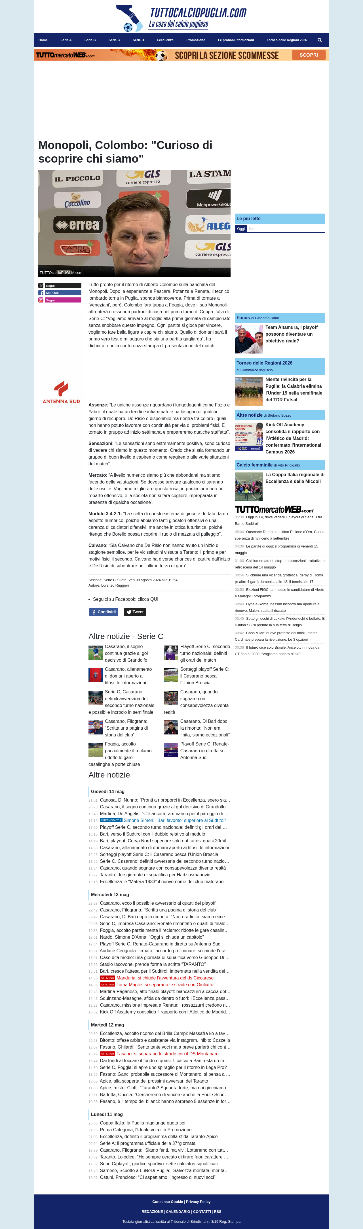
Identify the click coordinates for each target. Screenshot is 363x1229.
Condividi (104, 612)
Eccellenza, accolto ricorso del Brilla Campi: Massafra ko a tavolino (167, 1033)
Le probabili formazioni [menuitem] (236, 40)
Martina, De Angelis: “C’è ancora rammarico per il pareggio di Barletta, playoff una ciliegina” (192, 813)
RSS (217, 1211)
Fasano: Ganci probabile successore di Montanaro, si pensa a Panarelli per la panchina (188, 1074)
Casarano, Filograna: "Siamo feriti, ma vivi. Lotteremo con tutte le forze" (172, 1150)
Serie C (110, 580)
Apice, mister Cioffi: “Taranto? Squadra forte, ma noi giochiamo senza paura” (177, 1087)
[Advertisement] (279, 173)
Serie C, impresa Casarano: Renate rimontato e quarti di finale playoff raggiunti (179, 923)
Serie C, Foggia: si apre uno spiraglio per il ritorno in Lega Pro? (163, 1067)
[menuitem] (319, 40)
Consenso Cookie (167, 1202)
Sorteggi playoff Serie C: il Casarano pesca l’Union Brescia (204, 676)
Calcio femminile (255, 465)
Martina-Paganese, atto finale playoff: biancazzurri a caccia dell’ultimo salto (175, 991)
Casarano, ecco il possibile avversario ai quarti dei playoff (158, 903)
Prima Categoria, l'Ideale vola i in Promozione (146, 1129)
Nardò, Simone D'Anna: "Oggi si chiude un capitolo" (152, 937)
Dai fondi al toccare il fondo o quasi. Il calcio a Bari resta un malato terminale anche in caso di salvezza (203, 1060)
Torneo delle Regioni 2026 (264, 363)
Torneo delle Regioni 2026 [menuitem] (287, 40)
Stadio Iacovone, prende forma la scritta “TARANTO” (153, 964)
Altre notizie (250, 415)
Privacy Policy (198, 1202)
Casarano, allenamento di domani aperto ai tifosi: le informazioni (128, 676)
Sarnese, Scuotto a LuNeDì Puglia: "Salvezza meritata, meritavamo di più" (174, 1170)
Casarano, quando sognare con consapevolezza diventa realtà (163, 868)
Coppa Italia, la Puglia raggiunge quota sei (142, 1123)
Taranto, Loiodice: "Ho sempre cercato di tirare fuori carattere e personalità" (175, 1157)
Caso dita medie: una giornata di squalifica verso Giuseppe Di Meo (167, 957)
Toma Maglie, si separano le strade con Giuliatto (157, 984)
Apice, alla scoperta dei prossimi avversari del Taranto (154, 1081)
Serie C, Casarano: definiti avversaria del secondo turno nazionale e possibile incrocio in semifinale (199, 861)
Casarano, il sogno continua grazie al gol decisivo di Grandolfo (126, 653)
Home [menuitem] (43, 40)
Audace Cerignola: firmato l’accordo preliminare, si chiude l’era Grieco (170, 950)
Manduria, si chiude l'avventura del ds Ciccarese (157, 977)
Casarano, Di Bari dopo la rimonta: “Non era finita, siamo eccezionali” (205, 728)
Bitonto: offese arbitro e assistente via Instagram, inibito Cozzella (165, 1040)
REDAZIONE (152, 1211)
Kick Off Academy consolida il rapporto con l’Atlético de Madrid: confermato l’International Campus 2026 (204, 1011)
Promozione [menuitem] (195, 40)
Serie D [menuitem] (138, 40)
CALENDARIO (178, 1211)
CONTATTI (202, 1211)
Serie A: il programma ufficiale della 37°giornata (148, 1143)
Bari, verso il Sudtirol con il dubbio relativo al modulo (152, 834)
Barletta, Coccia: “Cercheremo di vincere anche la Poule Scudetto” (167, 1094)
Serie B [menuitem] (90, 40)
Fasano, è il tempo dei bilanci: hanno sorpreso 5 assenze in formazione (171, 1101)
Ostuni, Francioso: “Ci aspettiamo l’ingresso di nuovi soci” (158, 1177)
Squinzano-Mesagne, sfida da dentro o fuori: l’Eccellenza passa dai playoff (175, 998)
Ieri (251, 229)
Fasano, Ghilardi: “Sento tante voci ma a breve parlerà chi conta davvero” (174, 1047)
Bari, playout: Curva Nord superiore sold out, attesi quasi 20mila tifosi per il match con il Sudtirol (196, 840)
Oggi (241, 229)
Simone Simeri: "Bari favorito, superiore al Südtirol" (163, 820)
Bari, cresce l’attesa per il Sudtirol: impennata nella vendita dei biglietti (170, 971)
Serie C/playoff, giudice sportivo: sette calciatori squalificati (159, 1163)
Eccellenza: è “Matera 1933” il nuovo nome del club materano (162, 881)
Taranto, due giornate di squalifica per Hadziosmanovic (155, 874)
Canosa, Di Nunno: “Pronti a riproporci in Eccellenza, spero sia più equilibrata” (178, 800)
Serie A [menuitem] (65, 40)
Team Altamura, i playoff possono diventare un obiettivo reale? (291, 334)
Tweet (135, 612)
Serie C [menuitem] (114, 40)
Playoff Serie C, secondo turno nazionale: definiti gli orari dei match (205, 653)
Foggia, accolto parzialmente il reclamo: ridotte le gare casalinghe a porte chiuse (181, 930)
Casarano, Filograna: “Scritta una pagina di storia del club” (126, 728)
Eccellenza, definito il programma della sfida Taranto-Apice (159, 1136)
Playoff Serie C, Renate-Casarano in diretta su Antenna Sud (204, 751)
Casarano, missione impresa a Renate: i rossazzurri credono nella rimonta (174, 1005)
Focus (243, 317)
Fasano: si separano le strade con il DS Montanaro (159, 1053)
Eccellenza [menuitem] (165, 40)
